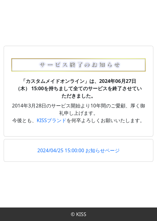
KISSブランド (51, 120)
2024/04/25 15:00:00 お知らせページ (78, 150)
